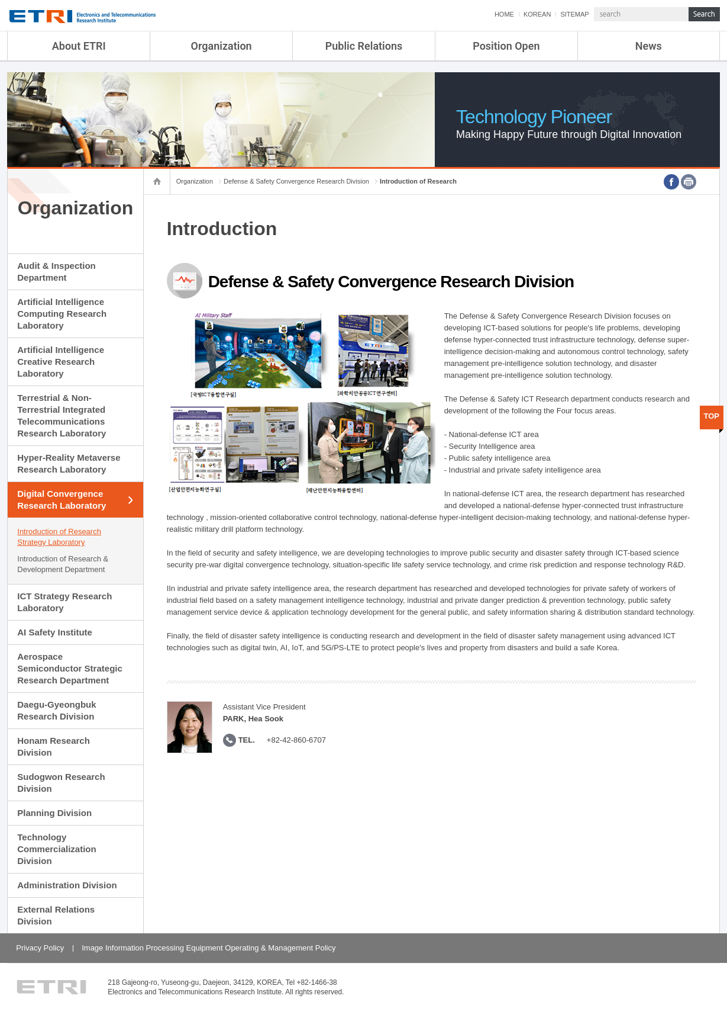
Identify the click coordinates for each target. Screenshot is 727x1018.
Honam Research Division (53, 746)
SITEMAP (574, 14)
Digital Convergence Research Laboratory (61, 499)
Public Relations (364, 46)
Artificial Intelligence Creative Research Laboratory (60, 361)
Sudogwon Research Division (61, 783)
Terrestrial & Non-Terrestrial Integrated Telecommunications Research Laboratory (61, 415)
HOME (504, 14)
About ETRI (79, 46)
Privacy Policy (40, 947)
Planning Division (54, 813)
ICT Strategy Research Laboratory (64, 602)
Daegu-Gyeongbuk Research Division (56, 710)
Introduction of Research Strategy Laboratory (59, 537)
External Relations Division (56, 915)
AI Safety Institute (54, 632)
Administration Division (67, 885)
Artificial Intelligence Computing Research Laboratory (61, 313)
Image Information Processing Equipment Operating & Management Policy (208, 947)
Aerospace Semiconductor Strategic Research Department (69, 668)
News (648, 46)
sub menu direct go (0, 0)
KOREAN (537, 14)
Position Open (506, 46)
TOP (711, 416)
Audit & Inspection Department (56, 271)
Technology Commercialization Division (56, 849)
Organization (221, 46)
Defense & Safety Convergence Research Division (296, 181)
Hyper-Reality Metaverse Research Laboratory (68, 463)
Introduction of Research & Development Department (62, 564)
